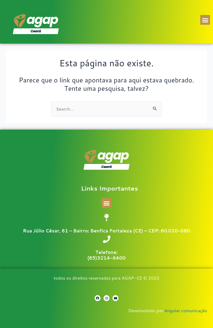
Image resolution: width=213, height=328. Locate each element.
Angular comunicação (185, 310)
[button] (205, 20)
